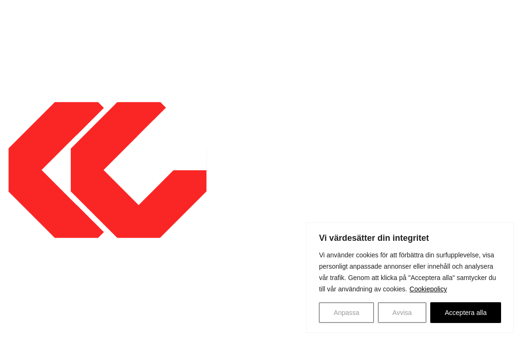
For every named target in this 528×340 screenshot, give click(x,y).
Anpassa (346, 312)
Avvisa (402, 312)
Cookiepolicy (428, 289)
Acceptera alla (466, 312)
